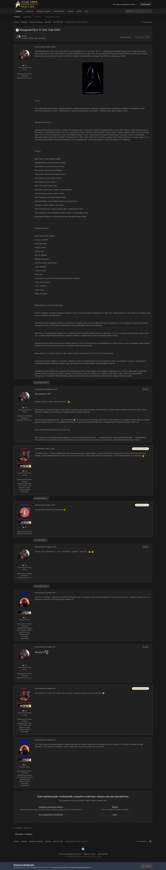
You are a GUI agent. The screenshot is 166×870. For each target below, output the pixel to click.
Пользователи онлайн (52, 16)
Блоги (79, 11)
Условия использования (59, 867)
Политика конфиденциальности (70, 854)
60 (24, 617)
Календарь (27, 16)
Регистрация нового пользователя (51, 815)
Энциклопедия (59, 11)
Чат (86, 11)
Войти (115, 815)
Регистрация (145, 4)
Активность (29, 11)
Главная (18, 12)
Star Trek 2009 (40, 38)
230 (25, 471)
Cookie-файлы (103, 854)
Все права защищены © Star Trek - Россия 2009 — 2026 (83, 856)
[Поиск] (131, 11)
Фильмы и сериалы (43, 11)
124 (25, 527)
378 (25, 65)
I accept (146, 866)
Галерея (70, 11)
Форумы (17, 16)
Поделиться (126, 37)
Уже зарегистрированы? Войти (125, 4)
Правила (38, 16)
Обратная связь (89, 854)
